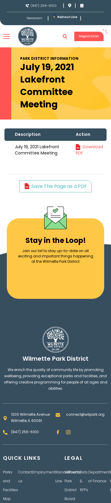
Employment (43, 472)
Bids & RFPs (84, 481)
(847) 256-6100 (43, 5)
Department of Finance (99, 476)
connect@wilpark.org (85, 414)
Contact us (25, 476)
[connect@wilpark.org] (58, 415)
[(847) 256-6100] (27, 5)
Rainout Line (67, 17)
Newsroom (34, 18)
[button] (65, 36)
